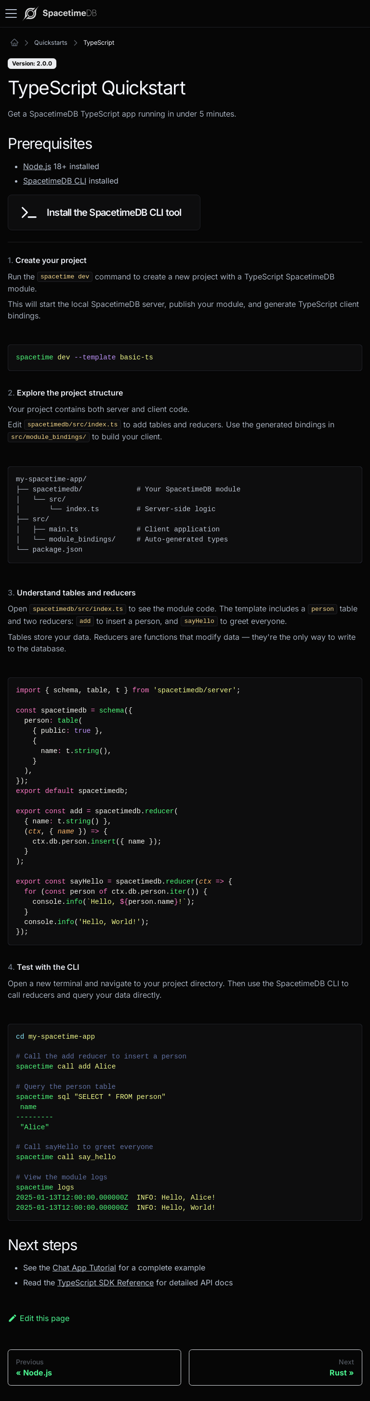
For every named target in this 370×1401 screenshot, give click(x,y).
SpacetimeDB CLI (54, 180)
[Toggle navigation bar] (11, 13)
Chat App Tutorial (84, 1267)
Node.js (37, 166)
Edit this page (38, 1318)
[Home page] (15, 43)
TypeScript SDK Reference (105, 1282)
